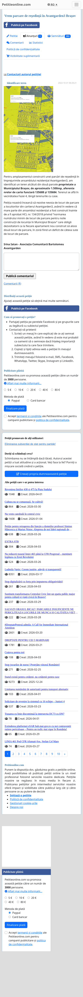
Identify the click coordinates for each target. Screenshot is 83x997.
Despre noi (16, 852)
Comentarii (15, 42)
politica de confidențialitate (52, 465)
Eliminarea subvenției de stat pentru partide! (30, 489)
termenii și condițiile (29, 461)
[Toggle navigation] (76, 4)
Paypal (16, 446)
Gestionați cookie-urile (24, 848)
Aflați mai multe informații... (22, 429)
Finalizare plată (15, 454)
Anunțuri (32, 36)
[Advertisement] (41, 90)
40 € (45, 435)
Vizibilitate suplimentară (23, 56)
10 (58, 799)
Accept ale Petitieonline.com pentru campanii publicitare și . (42, 463)
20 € (33, 435)
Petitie (12, 36)
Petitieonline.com (16, 4)
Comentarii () (12, 329)
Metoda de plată (14, 442)
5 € (9, 435)
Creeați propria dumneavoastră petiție (41, 519)
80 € (57, 435)
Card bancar (37, 446)
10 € (20, 435)
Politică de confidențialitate (23, 49)
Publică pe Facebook (21, 25)
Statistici (36, 42)
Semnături (59, 36)
